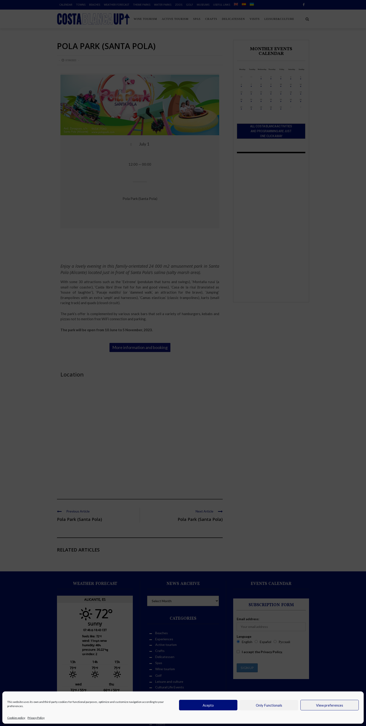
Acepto (208, 705)
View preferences (329, 705)
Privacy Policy (36, 717)
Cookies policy (16, 717)
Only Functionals (269, 705)
